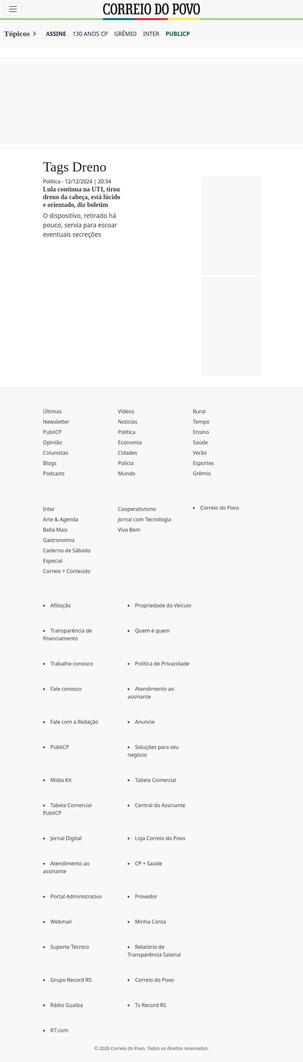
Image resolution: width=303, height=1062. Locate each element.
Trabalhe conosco (71, 663)
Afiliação (60, 605)
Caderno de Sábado (66, 550)
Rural (199, 411)
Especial (52, 560)
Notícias (127, 421)
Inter (49, 509)
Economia (130, 442)
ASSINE (56, 34)
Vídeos (126, 411)
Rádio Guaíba (66, 1005)
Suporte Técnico (69, 946)
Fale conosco (66, 688)
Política (126, 432)
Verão (200, 452)
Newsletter (56, 421)
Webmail (61, 921)
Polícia (125, 463)
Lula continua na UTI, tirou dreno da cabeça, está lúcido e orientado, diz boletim (81, 197)
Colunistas (55, 452)
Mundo (126, 473)
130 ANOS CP (90, 34)
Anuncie (145, 721)
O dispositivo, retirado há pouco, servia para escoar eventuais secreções (80, 225)
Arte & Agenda (60, 519)
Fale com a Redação (74, 721)
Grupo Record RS (70, 979)
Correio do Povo (219, 507)
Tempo (201, 421)
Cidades (127, 452)
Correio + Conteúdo (66, 571)
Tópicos (17, 33)
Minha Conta (150, 921)
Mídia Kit (61, 780)
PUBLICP (178, 34)
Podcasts (54, 473)
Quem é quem (152, 630)
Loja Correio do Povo (160, 838)
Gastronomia (59, 540)
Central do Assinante (160, 805)
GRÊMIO (125, 34)
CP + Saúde (148, 863)
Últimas (52, 411)
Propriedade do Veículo (163, 605)
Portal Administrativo (76, 896)
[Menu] (13, 9)
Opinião (52, 442)
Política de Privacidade (162, 663)
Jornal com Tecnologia (144, 519)
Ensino (201, 432)
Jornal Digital (65, 838)
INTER (151, 34)
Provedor (146, 896)
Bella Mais (55, 529)
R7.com (59, 1030)
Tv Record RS (150, 1005)
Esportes (203, 463)
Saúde (200, 442)
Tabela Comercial (155, 780)
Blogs (50, 463)
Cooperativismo (137, 509)
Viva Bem (129, 529)
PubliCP (52, 432)
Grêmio (202, 473)
